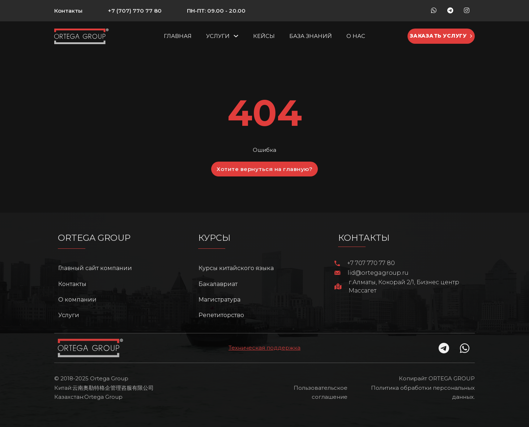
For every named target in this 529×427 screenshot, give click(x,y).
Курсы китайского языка (236, 268)
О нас (355, 36)
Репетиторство (221, 315)
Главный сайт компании (95, 268)
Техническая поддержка (264, 347)
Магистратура (219, 299)
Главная (178, 36)
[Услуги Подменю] (236, 36)
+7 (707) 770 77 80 (135, 10)
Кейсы (264, 36)
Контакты (68, 10)
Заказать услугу (441, 36)
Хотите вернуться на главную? (264, 169)
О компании (77, 299)
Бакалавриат (218, 284)
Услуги (218, 36)
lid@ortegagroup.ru (378, 272)
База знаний (310, 36)
